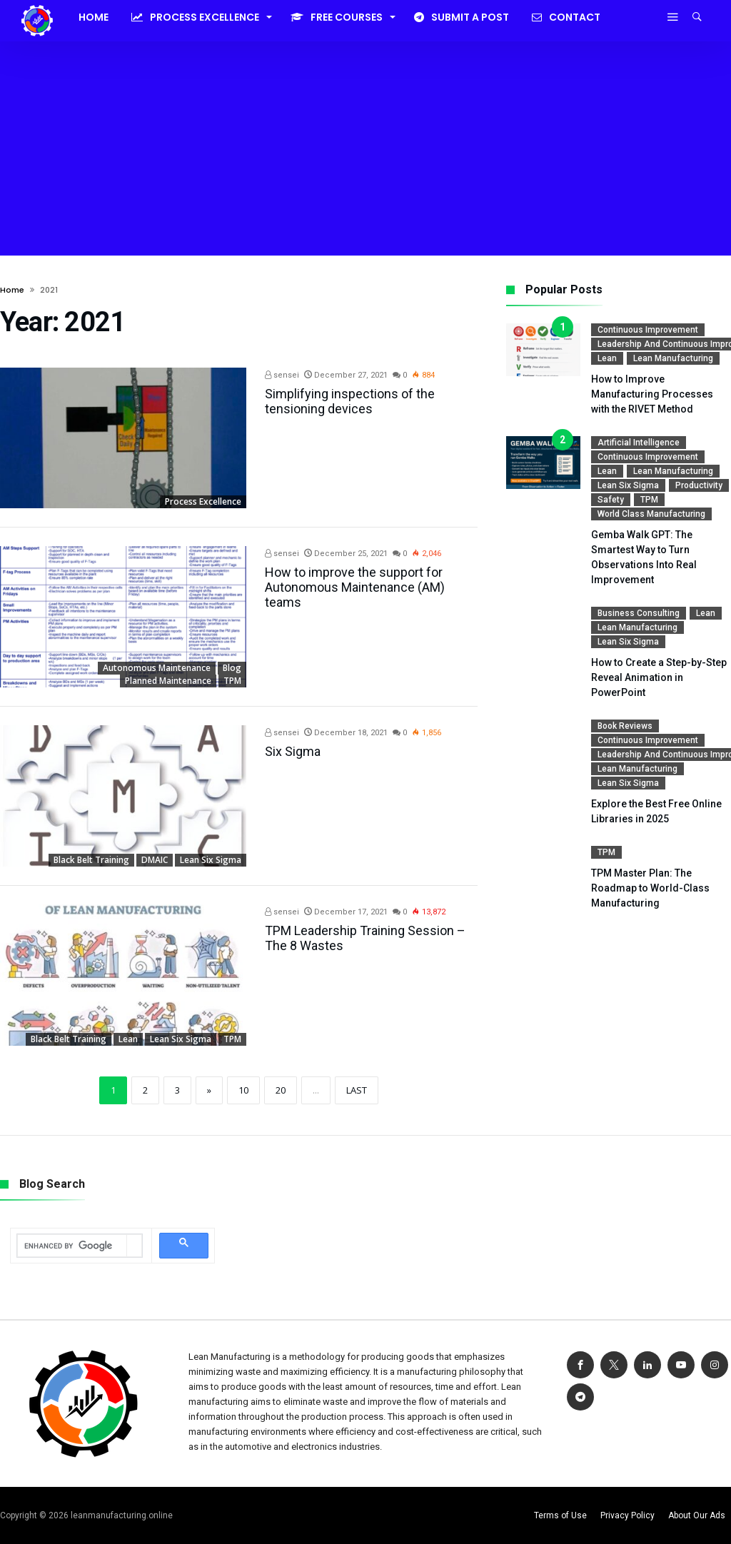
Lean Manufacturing (673, 358)
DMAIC (154, 860)
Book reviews (625, 726)
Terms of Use (560, 1515)
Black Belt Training (91, 860)
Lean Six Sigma (210, 860)
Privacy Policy (627, 1515)
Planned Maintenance (168, 681)
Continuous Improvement (648, 330)
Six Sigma (293, 751)
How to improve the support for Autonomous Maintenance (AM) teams (355, 587)
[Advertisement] (365, 148)
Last (356, 1090)
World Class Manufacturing (651, 514)
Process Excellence (203, 501)
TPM (232, 681)
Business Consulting (639, 613)
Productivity (698, 485)
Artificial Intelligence (639, 443)
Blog (232, 668)
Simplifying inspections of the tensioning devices (350, 401)
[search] (72, 1246)
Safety (611, 500)
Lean (128, 1039)
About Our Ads (696, 1515)
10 (243, 1090)
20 (281, 1090)
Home (12, 290)
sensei (282, 375)
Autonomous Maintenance (157, 668)
